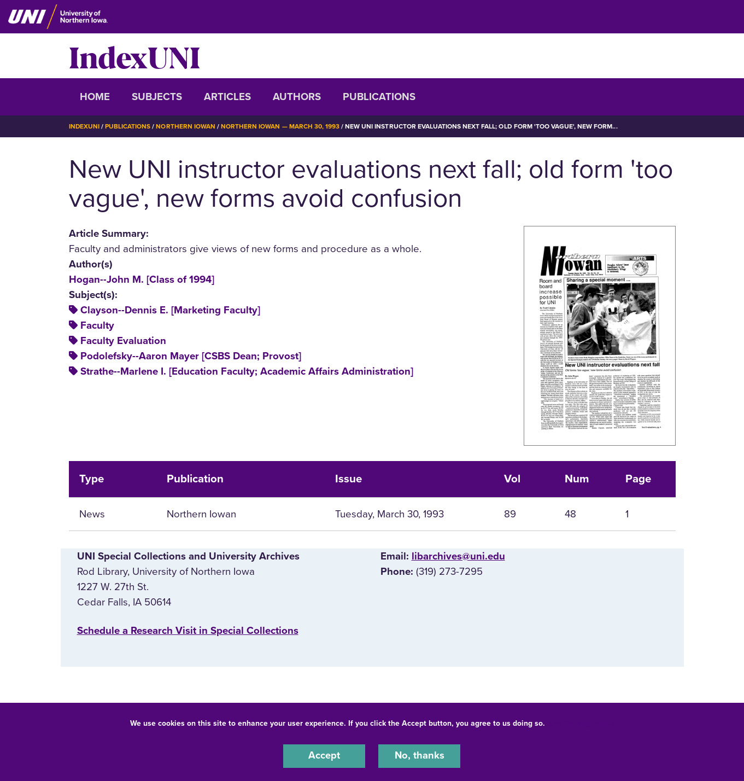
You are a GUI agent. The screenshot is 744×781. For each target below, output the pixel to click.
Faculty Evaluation (123, 340)
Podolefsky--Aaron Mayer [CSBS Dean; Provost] (190, 356)
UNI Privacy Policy (581, 722)
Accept (324, 756)
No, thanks (419, 756)
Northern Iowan (185, 126)
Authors (297, 97)
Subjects (157, 97)
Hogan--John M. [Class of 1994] (141, 279)
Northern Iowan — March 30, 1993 (280, 126)
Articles (227, 97)
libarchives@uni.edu (458, 556)
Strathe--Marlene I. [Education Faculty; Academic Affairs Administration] (246, 371)
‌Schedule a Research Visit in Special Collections (187, 630)
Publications (379, 97)
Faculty (97, 325)
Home (95, 97)
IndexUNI (134, 55)
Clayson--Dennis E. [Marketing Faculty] (170, 310)
